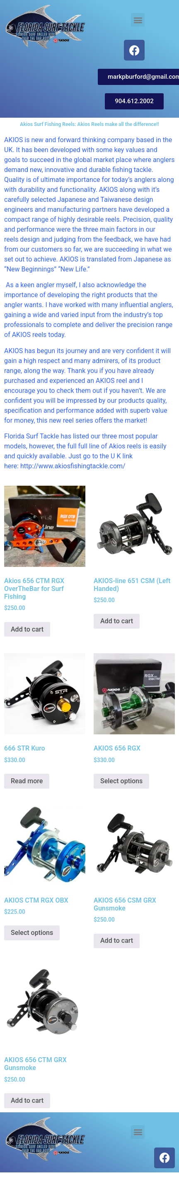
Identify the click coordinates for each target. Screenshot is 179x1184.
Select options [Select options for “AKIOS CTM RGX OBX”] (32, 933)
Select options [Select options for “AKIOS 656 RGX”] (121, 781)
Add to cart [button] (27, 629)
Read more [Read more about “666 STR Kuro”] (27, 781)
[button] (138, 20)
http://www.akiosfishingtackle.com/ (73, 466)
